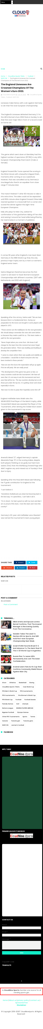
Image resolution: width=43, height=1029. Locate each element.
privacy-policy (23, 1001)
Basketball (22, 683)
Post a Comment (11, 605)
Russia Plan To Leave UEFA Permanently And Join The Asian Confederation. (26, 659)
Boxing (31, 683)
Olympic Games (23, 713)
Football (30, 76)
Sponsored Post (21, 1003)
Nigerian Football (8, 713)
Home (3, 69)
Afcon (4, 683)
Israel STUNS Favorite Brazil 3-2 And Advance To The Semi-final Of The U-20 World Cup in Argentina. (27, 648)
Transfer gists (28, 721)
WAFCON (4, 79)
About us (12, 1001)
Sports (25, 717)
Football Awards (30, 700)
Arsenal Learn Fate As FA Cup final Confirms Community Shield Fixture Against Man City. (27, 669)
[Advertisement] (21, 41)
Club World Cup (28, 687)
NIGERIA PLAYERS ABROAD (24, 709)
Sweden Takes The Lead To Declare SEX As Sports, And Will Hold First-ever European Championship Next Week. (26, 638)
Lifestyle (25, 704)
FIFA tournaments (26, 692)
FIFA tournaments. (8, 696)
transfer (5, 721)
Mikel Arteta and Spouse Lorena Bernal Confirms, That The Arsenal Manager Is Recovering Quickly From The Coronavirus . (27, 626)
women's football (17, 726)
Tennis (32, 717)
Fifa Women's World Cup (27, 696)
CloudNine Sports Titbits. (16, 76)
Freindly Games (7, 704)
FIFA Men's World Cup (9, 692)
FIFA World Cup (7, 700)
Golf (17, 704)
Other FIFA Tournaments (10, 717)
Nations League (7, 709)
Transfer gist (15, 721)
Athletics (12, 683)
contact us (34, 1001)
